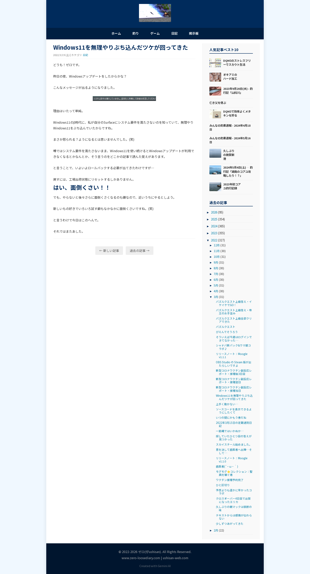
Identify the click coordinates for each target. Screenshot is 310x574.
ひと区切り (223, 485)
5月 (216, 285)
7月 (216, 274)
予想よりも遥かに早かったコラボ (234, 491)
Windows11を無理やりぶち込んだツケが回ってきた (234, 397)
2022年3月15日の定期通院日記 (234, 424)
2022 (214, 240)
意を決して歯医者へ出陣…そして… (234, 451)
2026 (214, 212)
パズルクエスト (225, 327)
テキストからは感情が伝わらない (234, 516)
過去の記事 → (139, 250)
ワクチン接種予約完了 (230, 480)
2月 (216, 530)
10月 (217, 257)
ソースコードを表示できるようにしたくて (234, 410)
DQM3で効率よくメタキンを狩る (237, 113)
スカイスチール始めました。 (234, 445)
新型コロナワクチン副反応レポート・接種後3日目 (234, 372)
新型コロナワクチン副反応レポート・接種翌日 (234, 380)
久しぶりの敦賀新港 (228, 155)
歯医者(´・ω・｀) (227, 466)
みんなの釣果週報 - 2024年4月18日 (229, 127)
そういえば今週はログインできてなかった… (234, 338)
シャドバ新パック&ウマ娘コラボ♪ (233, 347)
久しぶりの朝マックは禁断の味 (234, 508)
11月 (217, 251)
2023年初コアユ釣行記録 (232, 186)
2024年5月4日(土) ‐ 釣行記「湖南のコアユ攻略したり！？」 (238, 171)
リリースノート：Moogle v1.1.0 (232, 459)
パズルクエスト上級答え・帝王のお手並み (234, 311)
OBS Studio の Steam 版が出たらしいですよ (233, 363)
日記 (175, 33)
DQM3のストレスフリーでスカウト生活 (237, 62)
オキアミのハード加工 (230, 76)
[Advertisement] (124, 288)
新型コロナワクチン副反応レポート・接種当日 (234, 389)
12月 (217, 245)
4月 (216, 291)
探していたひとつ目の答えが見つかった (234, 437)
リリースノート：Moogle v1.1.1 (232, 355)
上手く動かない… (227, 404)
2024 (214, 226)
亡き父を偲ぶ (217, 103)
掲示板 (194, 33)
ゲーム (155, 33)
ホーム (115, 33)
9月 (216, 262)
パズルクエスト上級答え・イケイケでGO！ (234, 303)
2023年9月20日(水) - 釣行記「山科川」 (238, 90)
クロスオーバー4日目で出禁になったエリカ (233, 500)
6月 (216, 279)
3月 (216, 297)
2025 (214, 219)
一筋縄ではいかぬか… (230, 431)
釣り (135, 33)
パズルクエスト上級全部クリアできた (234, 320)
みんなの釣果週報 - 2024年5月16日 (229, 140)
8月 (216, 268)
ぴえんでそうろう (227, 332)
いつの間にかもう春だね (231, 418)
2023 (214, 233)
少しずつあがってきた (229, 524)
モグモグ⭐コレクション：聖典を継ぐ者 (234, 473)
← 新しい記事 (109, 250)
